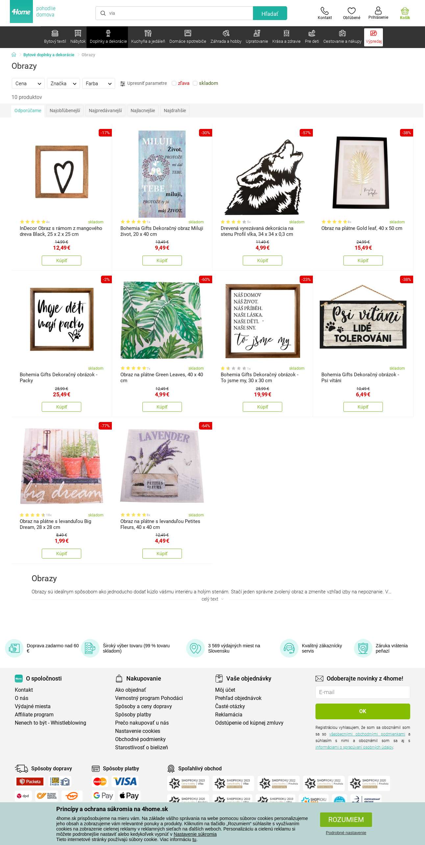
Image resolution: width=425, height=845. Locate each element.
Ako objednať (130, 689)
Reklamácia (228, 714)
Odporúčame (27, 110)
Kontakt (24, 689)
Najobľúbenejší (65, 110)
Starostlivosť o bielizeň (141, 747)
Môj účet (225, 689)
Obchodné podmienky (140, 739)
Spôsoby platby (133, 714)
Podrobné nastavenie (346, 832)
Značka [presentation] (58, 84)
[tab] (28, 83)
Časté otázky (230, 706)
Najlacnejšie (143, 110)
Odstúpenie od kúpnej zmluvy (249, 722)
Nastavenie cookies (137, 731)
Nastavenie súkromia (195, 834)
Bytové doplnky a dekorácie (48, 54)
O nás (21, 698)
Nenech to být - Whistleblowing (50, 722)
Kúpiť (61, 260)
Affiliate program (34, 714)
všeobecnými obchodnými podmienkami (367, 734)
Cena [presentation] (21, 84)
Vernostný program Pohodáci (149, 698)
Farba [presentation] (92, 84)
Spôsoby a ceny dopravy (143, 706)
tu (194, 839)
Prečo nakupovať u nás (142, 722)
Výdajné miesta (33, 706)
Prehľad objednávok (238, 698)
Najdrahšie (175, 110)
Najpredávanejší (105, 110)
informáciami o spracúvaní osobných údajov (354, 747)
